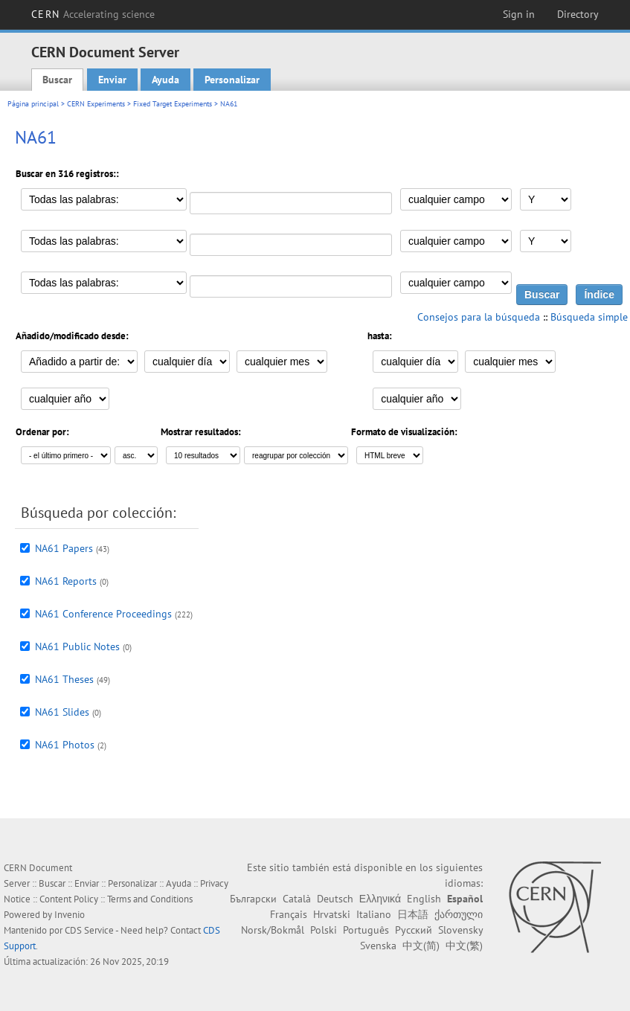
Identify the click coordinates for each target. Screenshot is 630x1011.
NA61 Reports (66, 581)
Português (366, 930)
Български (253, 898)
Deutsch (335, 898)
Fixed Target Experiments (172, 104)
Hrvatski (331, 914)
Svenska (378, 945)
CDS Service (89, 930)
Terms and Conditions (150, 899)
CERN (93, 14)
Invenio (69, 914)
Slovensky (460, 930)
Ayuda (165, 79)
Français (288, 914)
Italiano (373, 914)
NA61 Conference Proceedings (103, 613)
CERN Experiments (96, 104)
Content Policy (68, 899)
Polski (323, 930)
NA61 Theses (64, 679)
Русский (413, 930)
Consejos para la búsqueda (478, 317)
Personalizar (232, 79)
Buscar (57, 79)
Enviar (112, 79)
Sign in (519, 14)
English (424, 898)
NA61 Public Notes (77, 646)
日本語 (412, 914)
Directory (578, 14)
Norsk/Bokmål (272, 930)
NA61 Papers (64, 548)
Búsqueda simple (589, 317)
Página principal (33, 104)
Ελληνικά (380, 898)
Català (297, 898)
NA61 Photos (64, 744)
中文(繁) (464, 945)
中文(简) (421, 945)
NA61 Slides (62, 712)
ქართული (458, 914)
